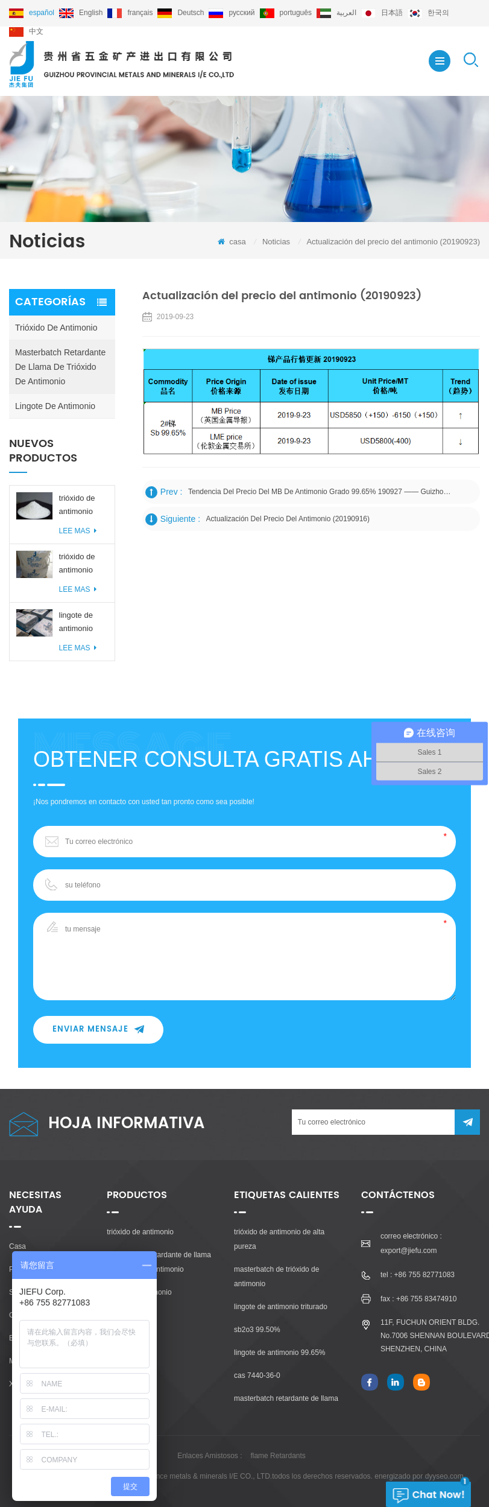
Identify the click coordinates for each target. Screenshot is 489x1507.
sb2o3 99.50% (257, 1329)
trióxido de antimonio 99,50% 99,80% (77, 564)
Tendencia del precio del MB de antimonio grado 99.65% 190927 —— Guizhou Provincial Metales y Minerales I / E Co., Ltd (320, 491)
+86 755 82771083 (424, 1275)
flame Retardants (277, 1455)
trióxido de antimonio (56, 327)
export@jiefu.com (408, 1250)
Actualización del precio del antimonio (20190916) (288, 519)
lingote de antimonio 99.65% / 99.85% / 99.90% (76, 623)
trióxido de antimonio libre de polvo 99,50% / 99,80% (82, 505)
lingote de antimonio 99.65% (279, 1352)
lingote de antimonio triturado (280, 1306)
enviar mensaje (98, 1029)
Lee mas (77, 531)
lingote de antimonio (55, 406)
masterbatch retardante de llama (286, 1398)
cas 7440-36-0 (257, 1375)
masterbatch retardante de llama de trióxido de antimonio (60, 366)
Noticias (276, 241)
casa (232, 241)
